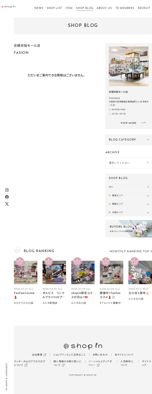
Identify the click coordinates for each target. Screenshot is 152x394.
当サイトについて (124, 354)
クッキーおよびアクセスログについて (29, 363)
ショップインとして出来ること (69, 354)
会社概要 (37, 354)
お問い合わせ (100, 354)
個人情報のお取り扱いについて (67, 363)
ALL (111, 187)
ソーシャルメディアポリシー (100, 363)
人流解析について (126, 363)
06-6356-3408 (118, 109)
